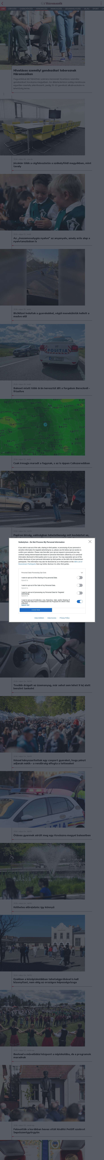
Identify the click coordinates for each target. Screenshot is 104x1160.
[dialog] (52, 580)
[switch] (80, 577)
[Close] (91, 542)
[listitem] (52, 573)
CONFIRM (36, 610)
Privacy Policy (64, 618)
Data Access (52, 618)
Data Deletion (39, 618)
